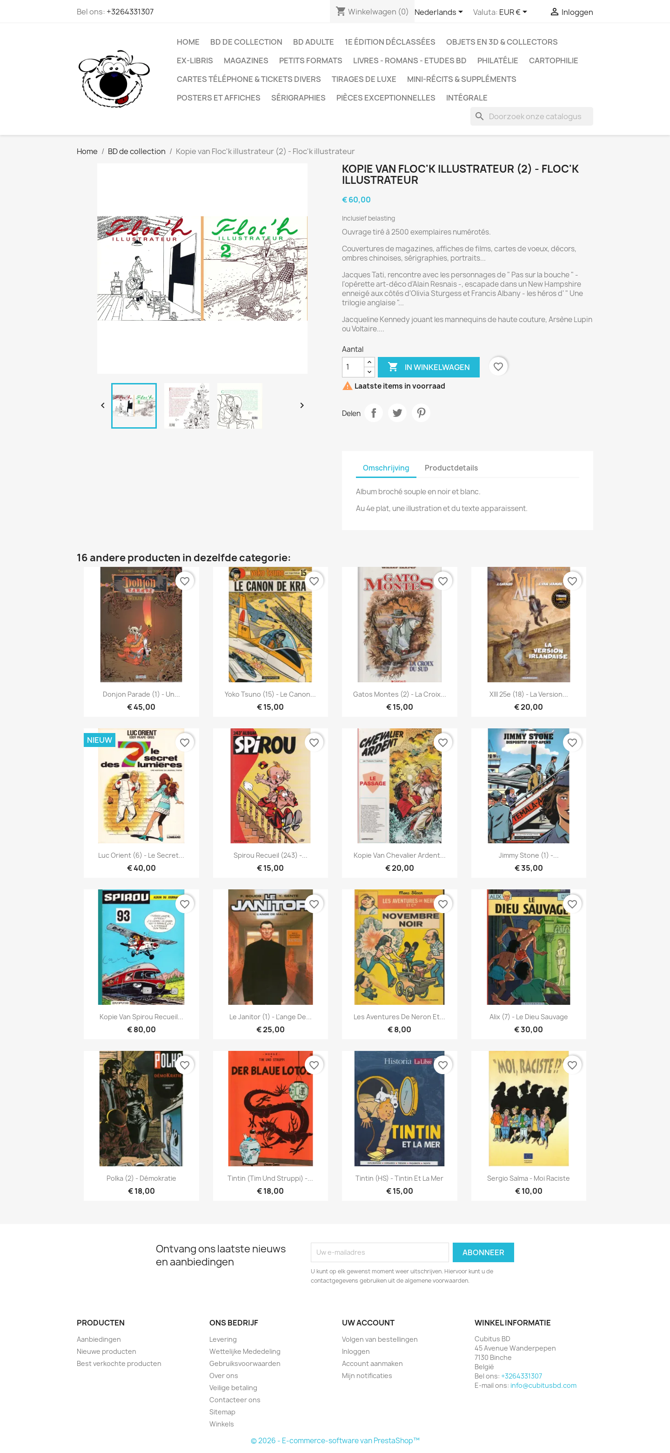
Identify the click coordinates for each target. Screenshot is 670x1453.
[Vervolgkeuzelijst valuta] (514, 12)
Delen (373, 413)
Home (188, 42)
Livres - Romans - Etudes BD (410, 60)
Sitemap (222, 1411)
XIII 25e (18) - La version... (528, 694)
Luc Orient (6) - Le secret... (141, 855)
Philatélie (497, 60)
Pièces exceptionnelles (386, 98)
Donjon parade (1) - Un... (141, 694)
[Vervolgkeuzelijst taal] (440, 12)
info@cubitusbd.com (543, 1385)
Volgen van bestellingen (380, 1339)
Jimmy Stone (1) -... (529, 855)
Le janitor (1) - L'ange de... (270, 1016)
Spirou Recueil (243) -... (271, 855)
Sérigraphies (298, 98)
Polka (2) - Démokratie (141, 1178)
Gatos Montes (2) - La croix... (399, 694)
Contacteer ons (235, 1399)
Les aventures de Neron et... (399, 1016)
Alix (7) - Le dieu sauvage (528, 1016)
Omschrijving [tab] (386, 468)
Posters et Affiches (219, 98)
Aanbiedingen (99, 1339)
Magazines (246, 60)
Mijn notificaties (367, 1375)
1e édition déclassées (390, 42)
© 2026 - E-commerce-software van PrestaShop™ (335, 1441)
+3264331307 (130, 12)
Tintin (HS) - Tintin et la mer (399, 1178)
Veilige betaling (233, 1387)
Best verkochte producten (119, 1363)
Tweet (397, 413)
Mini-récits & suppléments (461, 79)
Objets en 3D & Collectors (502, 42)
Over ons (223, 1375)
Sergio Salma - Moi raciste (528, 1178)
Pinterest (421, 413)
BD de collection (246, 42)
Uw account (368, 1323)
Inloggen (356, 1351)
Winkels (221, 1423)
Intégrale (467, 98)
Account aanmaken (372, 1363)
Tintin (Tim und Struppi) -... (270, 1178)
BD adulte (313, 42)
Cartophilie (553, 60)
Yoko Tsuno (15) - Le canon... (270, 694)
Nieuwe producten (106, 1351)
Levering (223, 1339)
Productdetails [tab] (451, 468)
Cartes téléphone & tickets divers (249, 79)
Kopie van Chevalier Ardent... (400, 855)
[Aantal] (353, 367)
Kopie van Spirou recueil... (141, 1016)
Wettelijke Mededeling (245, 1351)
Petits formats (310, 60)
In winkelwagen (429, 367)
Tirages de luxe (364, 79)
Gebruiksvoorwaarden (245, 1363)
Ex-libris (195, 60)
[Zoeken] (531, 116)
